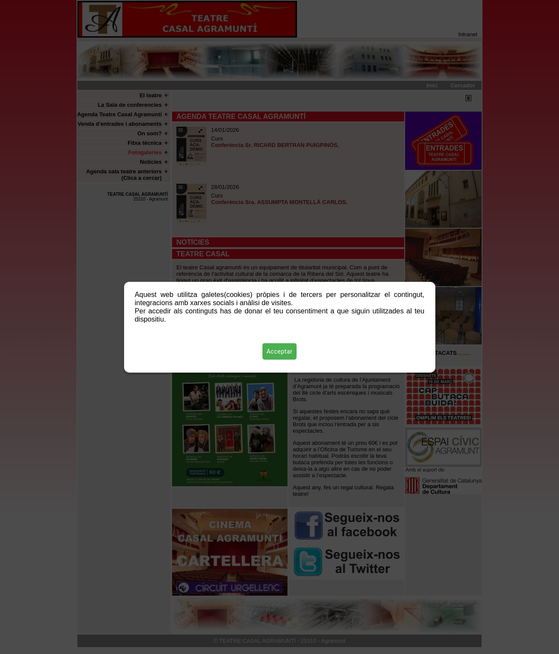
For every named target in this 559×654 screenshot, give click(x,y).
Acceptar (279, 351)
